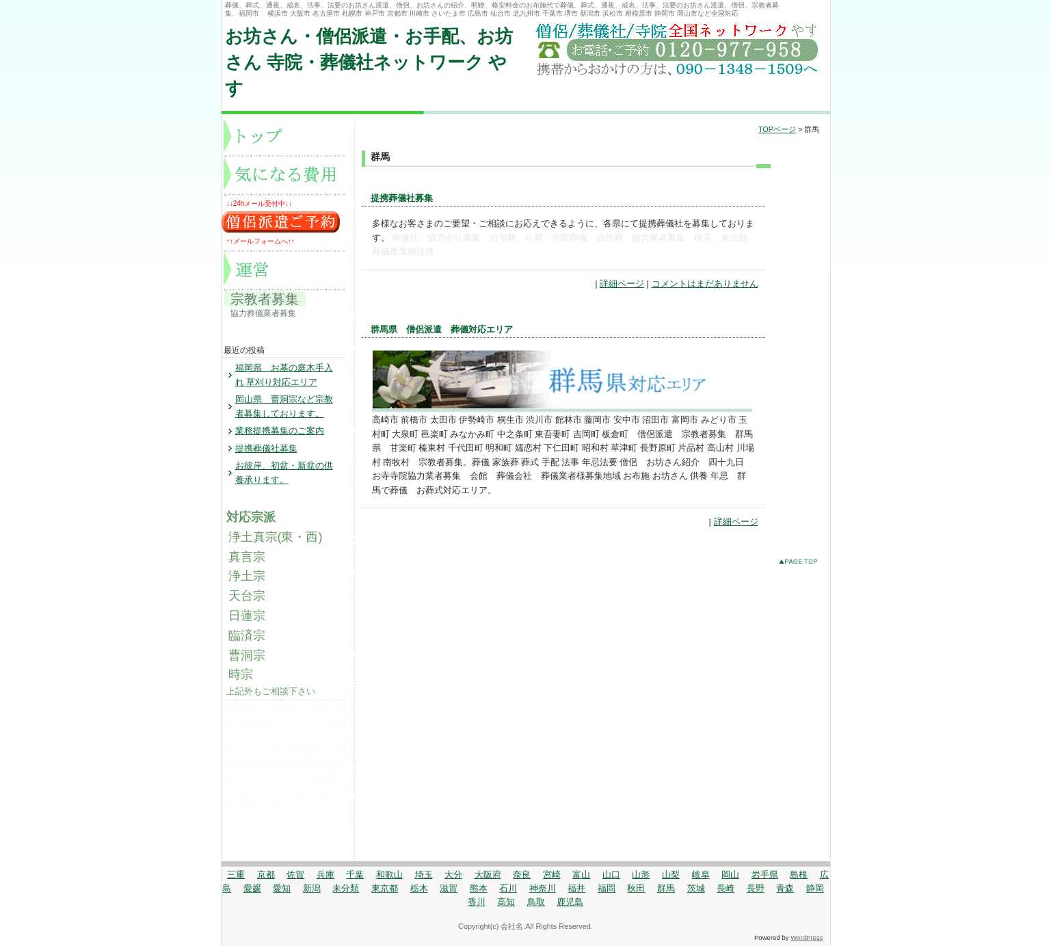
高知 (506, 902)
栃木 (419, 888)
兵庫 (325, 874)
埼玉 (424, 874)
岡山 (730, 874)
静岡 (815, 888)
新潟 (312, 888)
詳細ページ (622, 283)
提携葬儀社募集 (402, 198)
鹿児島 (570, 902)
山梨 (671, 874)
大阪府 (488, 874)
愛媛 (252, 888)
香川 (476, 902)
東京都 (384, 888)
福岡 (606, 888)
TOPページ (777, 129)
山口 (611, 874)
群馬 (666, 888)
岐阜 (701, 874)
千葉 (355, 874)
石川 (508, 888)
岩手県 (764, 874)
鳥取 (536, 902)
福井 (576, 888)
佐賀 (295, 874)
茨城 (696, 888)
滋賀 (448, 888)
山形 (641, 874)
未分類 (345, 888)
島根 (799, 874)
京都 (266, 874)
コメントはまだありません (705, 283)
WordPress (806, 937)
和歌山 (389, 874)
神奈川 (542, 888)
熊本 (479, 888)
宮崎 (552, 874)
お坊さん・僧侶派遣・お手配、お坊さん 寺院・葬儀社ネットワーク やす (369, 62)
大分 (453, 874)
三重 (236, 874)
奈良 (522, 874)
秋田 (636, 888)
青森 (785, 888)
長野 (755, 888)
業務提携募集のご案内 (279, 430)
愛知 (282, 888)
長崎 (725, 888)
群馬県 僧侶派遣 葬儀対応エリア (442, 329)
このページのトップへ (801, 564)
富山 (581, 874)
